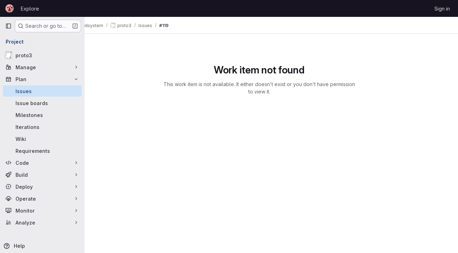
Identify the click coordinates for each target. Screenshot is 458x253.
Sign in (442, 9)
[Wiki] (42, 138)
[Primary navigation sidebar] (8, 26)
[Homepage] (9, 8)
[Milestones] (42, 115)
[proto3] (42, 55)
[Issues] (42, 91)
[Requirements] (42, 150)
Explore (30, 9)
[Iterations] (42, 126)
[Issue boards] (42, 103)
